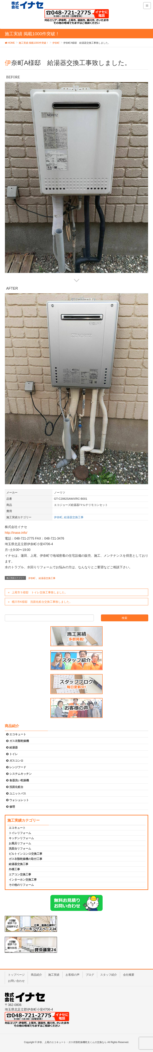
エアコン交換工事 (20, 874)
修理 (10, 806)
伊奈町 (58, 517)
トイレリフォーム (20, 833)
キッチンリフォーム (21, 838)
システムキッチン (19, 773)
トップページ (16, 974)
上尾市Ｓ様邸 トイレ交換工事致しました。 (40, 592)
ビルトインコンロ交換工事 (25, 853)
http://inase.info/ (16, 532)
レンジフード (16, 767)
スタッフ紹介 (108, 974)
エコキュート (16, 734)
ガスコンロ (14, 760)
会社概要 (128, 974)
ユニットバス (16, 793)
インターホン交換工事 (23, 879)
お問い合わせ (16, 980)
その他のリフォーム (21, 884)
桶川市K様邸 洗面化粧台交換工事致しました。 (42, 601)
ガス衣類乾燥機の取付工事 (25, 858)
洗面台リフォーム (20, 848)
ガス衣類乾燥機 (17, 740)
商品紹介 (36, 974)
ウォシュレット (17, 800)
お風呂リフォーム (20, 843)
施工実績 (53, 974)
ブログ (90, 974)
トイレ (12, 754)
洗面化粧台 (14, 787)
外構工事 (14, 869)
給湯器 (12, 747)
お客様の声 (72, 974)
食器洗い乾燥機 (17, 780)
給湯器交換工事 (73, 517)
